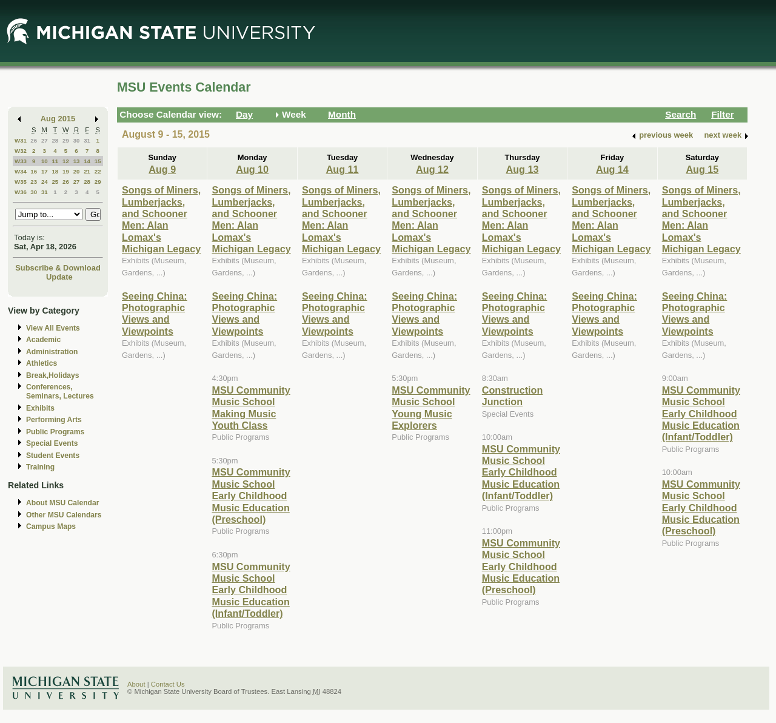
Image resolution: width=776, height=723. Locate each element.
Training (40, 467)
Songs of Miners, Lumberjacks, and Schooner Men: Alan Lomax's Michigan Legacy (161, 219)
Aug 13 (522, 169)
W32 (21, 150)
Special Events (52, 443)
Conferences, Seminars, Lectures (60, 391)
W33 (21, 161)
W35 (21, 181)
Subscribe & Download (58, 267)
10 (44, 161)
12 (65, 161)
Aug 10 (252, 169)
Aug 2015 (58, 118)
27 (44, 140)
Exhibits (40, 408)
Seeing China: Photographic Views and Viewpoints (154, 314)
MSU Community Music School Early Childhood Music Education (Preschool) (251, 495)
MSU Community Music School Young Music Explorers (431, 408)
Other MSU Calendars (64, 515)
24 (44, 181)
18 (55, 171)
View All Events (53, 328)
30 (76, 140)
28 (55, 140)
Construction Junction (512, 396)
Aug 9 (162, 169)
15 (98, 161)
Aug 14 (612, 169)
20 (76, 171)
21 (87, 171)
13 (76, 161)
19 (65, 171)
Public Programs (55, 432)
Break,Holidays (52, 375)
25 (55, 181)
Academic (43, 339)
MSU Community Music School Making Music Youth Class (251, 408)
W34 (21, 171)
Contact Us (168, 684)
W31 (21, 140)
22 (98, 171)
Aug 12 (432, 169)
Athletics (41, 363)
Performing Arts (54, 419)
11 (55, 161)
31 (87, 140)
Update (59, 276)
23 (33, 181)
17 (44, 171)
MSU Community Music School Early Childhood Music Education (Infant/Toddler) (251, 590)
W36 (21, 192)
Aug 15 (702, 169)
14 (87, 161)
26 (33, 140)
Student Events (52, 455)
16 (33, 171)
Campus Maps (51, 526)
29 (65, 140)
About (136, 684)
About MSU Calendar (62, 503)
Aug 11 (342, 169)
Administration (52, 352)
